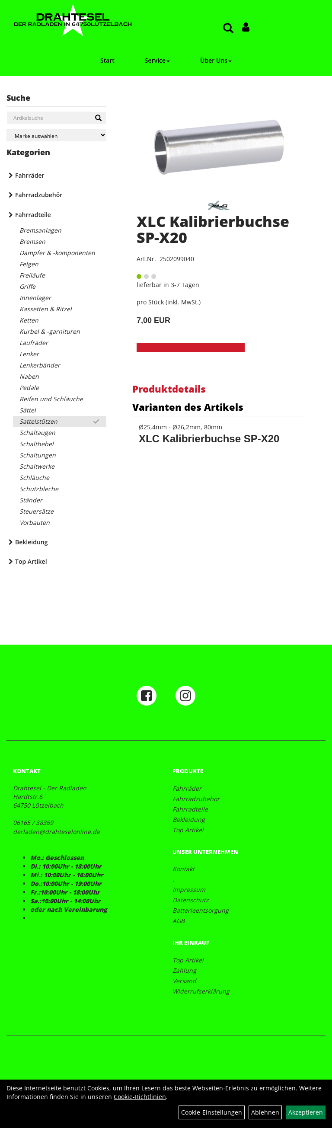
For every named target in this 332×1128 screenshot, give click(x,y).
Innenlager (35, 298)
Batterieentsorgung (200, 910)
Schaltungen (37, 455)
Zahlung (184, 970)
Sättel (27, 410)
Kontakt (183, 869)
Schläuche (34, 477)
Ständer (30, 500)
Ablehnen (265, 1112)
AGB (178, 921)
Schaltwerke (36, 466)
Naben (29, 376)
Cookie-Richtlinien (140, 1097)
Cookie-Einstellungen (211, 1112)
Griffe (27, 286)
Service (157, 60)
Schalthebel (36, 444)
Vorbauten (34, 522)
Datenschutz (190, 900)
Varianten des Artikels (187, 406)
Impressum (188, 889)
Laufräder (33, 343)
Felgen (28, 264)
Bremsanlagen (40, 230)
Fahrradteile (33, 215)
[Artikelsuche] (228, 29)
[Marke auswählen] (56, 135)
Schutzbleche (38, 489)
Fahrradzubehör (38, 195)
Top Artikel (31, 561)
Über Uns (216, 60)
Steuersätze (36, 511)
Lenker (29, 354)
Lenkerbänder (39, 365)
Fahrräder (30, 175)
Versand (184, 981)
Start (107, 60)
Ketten (28, 320)
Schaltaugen (37, 432)
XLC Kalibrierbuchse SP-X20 (213, 229)
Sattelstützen (38, 421)
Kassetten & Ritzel (45, 309)
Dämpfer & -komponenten (57, 253)
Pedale (29, 387)
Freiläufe (32, 275)
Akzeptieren (305, 1112)
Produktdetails (169, 388)
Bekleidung (31, 542)
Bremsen (32, 241)
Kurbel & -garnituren (49, 331)
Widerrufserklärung (201, 991)
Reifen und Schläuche (51, 399)
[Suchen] (98, 118)
